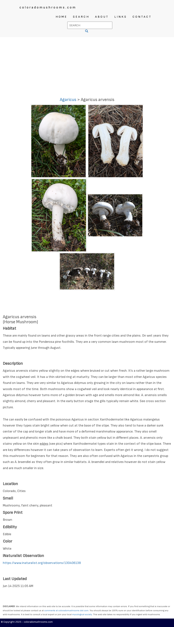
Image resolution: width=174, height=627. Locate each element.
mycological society (82, 614)
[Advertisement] (87, 65)
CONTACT (142, 17)
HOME (61, 17)
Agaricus (68, 99)
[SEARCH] (87, 31)
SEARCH (81, 17)
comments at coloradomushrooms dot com (66, 610)
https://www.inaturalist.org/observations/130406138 (42, 563)
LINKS (120, 17)
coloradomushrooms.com (48, 7)
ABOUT (102, 17)
